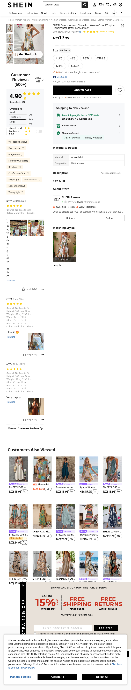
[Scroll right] (121, 13)
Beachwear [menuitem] (86, 13)
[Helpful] (23, 289)
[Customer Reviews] (25, 80)
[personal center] (95, 5)
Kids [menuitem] (107, 13)
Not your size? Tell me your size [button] (69, 82)
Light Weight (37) (17, 185)
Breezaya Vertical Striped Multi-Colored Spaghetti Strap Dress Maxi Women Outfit (89, 534)
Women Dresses (58, 20)
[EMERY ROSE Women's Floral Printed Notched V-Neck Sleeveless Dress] (112, 469)
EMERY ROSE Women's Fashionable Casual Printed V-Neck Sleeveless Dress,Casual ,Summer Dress (18, 487)
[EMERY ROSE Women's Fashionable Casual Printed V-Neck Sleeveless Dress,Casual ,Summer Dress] (18, 469)
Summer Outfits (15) (18, 160)
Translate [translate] (10, 337)
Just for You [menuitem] (32, 13)
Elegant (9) (14, 179)
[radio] (59, 58)
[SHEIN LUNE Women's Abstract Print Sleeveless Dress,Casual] (18, 564)
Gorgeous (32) (15, 154)
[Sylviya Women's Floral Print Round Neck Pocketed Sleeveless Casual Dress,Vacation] (89, 469)
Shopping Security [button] (71, 133)
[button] (62, 5)
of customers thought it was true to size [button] (77, 72)
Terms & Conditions (109, 633)
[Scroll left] (117, 13)
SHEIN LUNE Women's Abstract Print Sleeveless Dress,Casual (18, 579)
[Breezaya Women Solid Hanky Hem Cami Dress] (65, 469)
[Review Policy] (17, 102)
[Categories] (16, 13)
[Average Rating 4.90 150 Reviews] (98, 32)
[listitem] (64, 247)
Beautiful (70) (15, 167)
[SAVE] (120, 90)
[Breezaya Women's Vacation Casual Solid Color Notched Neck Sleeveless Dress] (65, 516)
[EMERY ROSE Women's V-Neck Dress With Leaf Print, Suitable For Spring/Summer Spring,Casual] (112, 564)
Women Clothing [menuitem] (68, 13)
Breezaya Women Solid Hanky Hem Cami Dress (65, 487)
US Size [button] (65, 50)
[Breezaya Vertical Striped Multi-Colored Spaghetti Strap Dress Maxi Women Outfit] (89, 516)
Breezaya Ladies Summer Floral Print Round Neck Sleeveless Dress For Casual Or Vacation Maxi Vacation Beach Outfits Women (18, 534)
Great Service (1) (32, 179)
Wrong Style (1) (16, 192)
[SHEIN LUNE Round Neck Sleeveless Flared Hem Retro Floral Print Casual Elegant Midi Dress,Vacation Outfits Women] (42, 564)
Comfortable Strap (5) (19, 173)
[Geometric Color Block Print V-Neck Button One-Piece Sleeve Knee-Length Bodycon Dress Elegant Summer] (42, 469)
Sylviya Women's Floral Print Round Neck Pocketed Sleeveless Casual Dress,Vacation (89, 487)
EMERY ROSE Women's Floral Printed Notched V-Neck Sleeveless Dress (112, 487)
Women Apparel (22, 20)
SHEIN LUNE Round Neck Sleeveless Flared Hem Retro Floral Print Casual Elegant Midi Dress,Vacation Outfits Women (42, 579)
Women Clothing (40, 20)
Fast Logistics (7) (16, 148)
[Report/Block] (42, 289)
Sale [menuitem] (54, 13)
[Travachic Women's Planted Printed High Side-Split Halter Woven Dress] (64, 247)
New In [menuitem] (44, 13)
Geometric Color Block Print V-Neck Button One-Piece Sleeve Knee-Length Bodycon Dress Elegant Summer (42, 484)
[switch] (39, 131)
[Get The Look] (25, 54)
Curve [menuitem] (98, 13)
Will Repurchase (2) (18, 141)
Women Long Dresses (78, 20)
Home (10, 20)
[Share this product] (122, 26)
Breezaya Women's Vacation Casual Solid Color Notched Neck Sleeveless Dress (65, 534)
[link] (101, 5)
